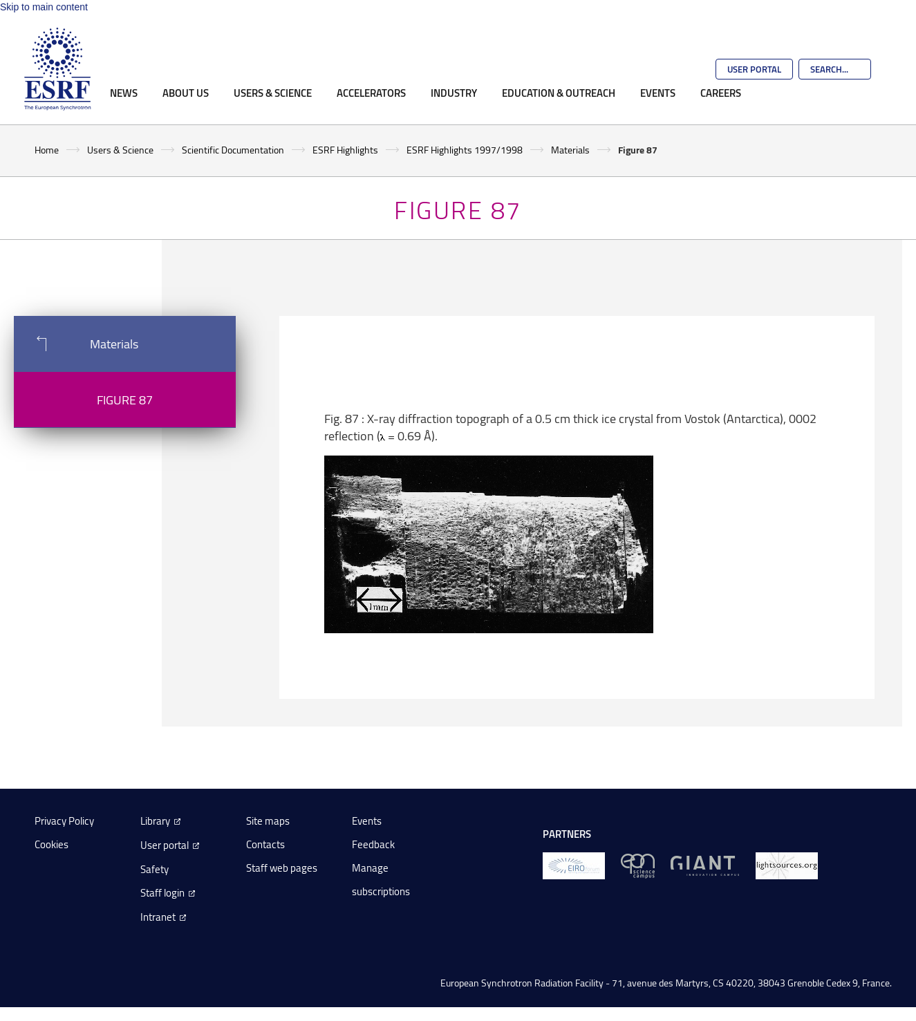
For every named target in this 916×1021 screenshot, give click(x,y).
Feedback (373, 844)
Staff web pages (281, 868)
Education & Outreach (558, 92)
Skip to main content (44, 6)
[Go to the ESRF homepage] (57, 69)
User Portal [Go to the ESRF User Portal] (754, 69)
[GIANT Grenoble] (705, 865)
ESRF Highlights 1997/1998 (464, 149)
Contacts (265, 844)
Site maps (268, 821)
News (124, 92)
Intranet (158, 917)
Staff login (162, 893)
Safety (154, 869)
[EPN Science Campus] (638, 865)
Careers (720, 92)
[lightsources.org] (787, 865)
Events (657, 92)
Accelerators (371, 92)
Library (155, 821)
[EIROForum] (574, 865)
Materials (570, 149)
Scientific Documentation (233, 149)
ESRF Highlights (345, 149)
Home (47, 149)
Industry (454, 92)
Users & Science (273, 92)
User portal (164, 845)
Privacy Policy (64, 821)
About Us (185, 92)
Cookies (51, 844)
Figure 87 (125, 399)
